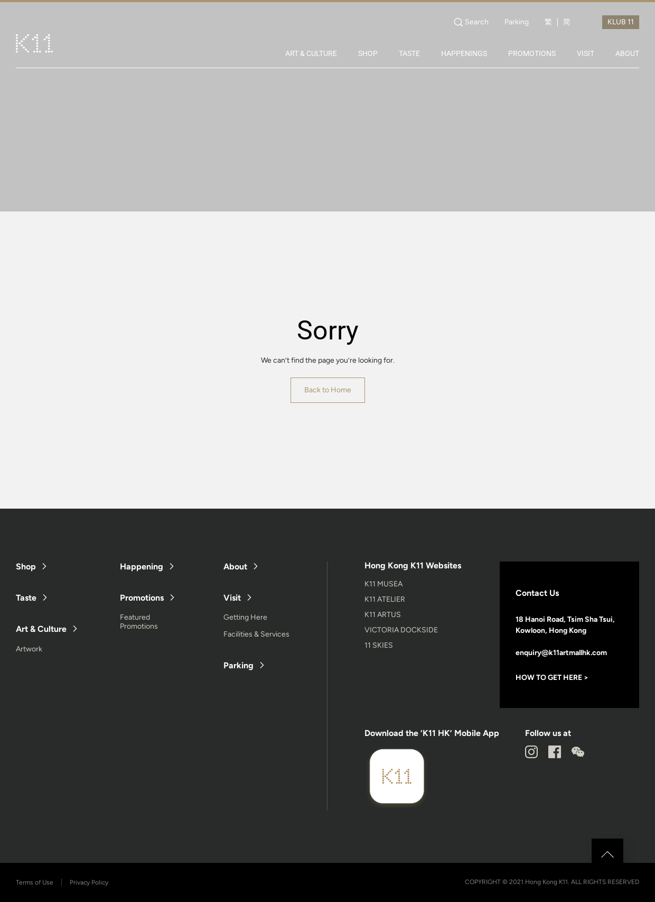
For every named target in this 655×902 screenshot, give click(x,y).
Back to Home (327, 389)
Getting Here (245, 617)
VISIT (585, 53)
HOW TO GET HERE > (552, 677)
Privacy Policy (89, 882)
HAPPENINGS (464, 53)
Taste (26, 598)
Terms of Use (34, 882)
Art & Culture (41, 629)
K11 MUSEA (383, 583)
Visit (232, 598)
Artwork (29, 649)
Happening (141, 567)
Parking (516, 22)
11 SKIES (378, 645)
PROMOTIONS (532, 53)
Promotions (142, 598)
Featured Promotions (139, 622)
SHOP (368, 53)
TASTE (409, 53)
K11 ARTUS (382, 614)
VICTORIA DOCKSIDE (401, 629)
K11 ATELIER (384, 599)
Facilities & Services (256, 634)
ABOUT (627, 53)
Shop (26, 567)
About (235, 567)
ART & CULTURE (311, 53)
